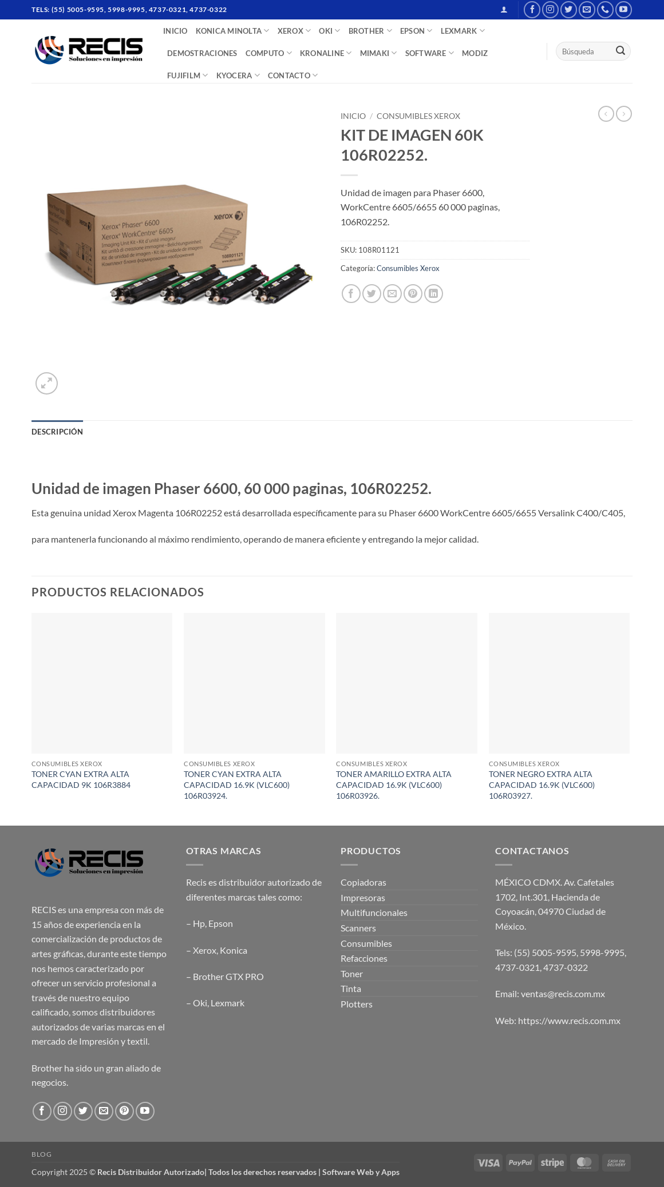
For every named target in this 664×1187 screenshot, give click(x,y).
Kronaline (326, 52)
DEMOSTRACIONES (202, 53)
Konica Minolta (233, 30)
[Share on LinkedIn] (433, 293)
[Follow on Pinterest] (124, 1111)
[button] (504, 9)
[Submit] (620, 51)
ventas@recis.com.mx (563, 993)
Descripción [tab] (57, 431)
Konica (233, 950)
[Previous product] (624, 114)
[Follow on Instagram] (550, 9)
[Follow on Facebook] (532, 9)
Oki (200, 1002)
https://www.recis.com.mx (569, 1020)
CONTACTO (293, 75)
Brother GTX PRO (228, 976)
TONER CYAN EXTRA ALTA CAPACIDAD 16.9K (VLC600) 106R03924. (237, 784)
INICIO (175, 30)
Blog (41, 1154)
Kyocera (238, 75)
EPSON (416, 30)
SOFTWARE (429, 52)
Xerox (204, 950)
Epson (220, 923)
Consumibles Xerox (418, 116)
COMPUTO (269, 52)
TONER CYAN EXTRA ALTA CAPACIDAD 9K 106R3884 (81, 779)
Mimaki (378, 52)
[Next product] (606, 114)
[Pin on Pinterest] (413, 293)
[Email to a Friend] (392, 293)
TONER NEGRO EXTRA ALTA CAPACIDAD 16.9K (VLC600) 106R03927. (542, 784)
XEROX (294, 30)
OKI (329, 30)
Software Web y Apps (361, 1172)
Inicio (353, 116)
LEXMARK (463, 30)
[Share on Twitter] (371, 293)
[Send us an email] (587, 9)
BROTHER (370, 30)
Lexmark (227, 1002)
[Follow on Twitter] (568, 9)
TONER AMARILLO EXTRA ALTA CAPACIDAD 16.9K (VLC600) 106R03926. (394, 784)
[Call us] (605, 9)
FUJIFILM (187, 75)
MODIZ (475, 53)
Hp (199, 923)
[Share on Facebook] (351, 293)
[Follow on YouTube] (623, 9)
